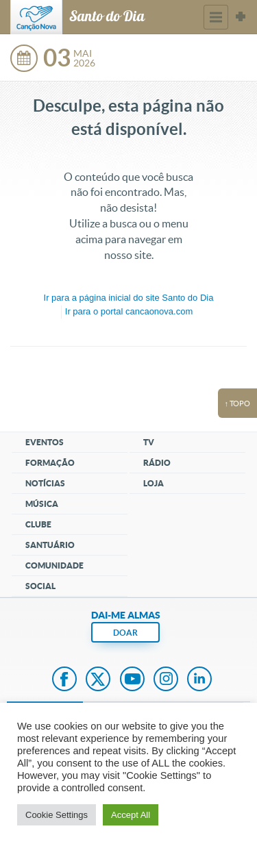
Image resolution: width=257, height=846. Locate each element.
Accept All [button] (130, 815)
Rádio (157, 462)
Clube (38, 524)
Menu (216, 17)
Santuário (50, 544)
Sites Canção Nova (240, 17)
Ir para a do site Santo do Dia (129, 298)
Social (40, 586)
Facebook (64, 680)
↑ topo (238, 403)
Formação (50, 462)
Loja (153, 483)
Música (41, 503)
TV (148, 442)
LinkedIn (199, 680)
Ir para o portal (129, 311)
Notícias (45, 483)
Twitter (98, 680)
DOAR (125, 632)
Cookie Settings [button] (56, 815)
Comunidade (54, 565)
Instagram (166, 680)
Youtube (132, 680)
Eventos (44, 442)
